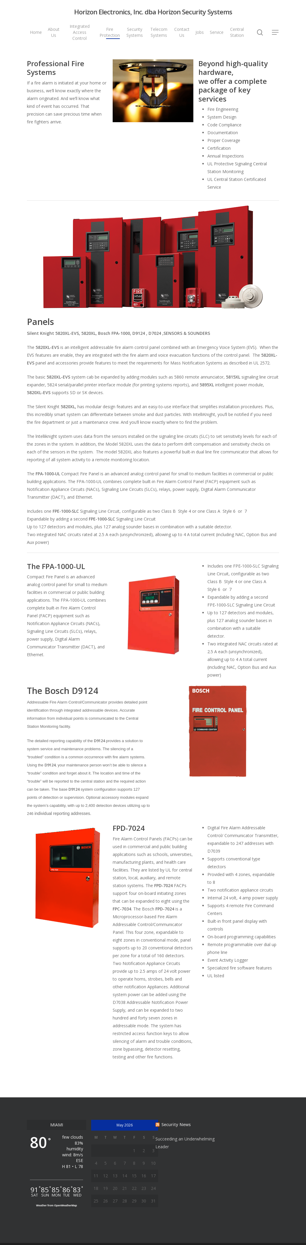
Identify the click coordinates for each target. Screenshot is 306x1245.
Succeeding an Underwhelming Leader (185, 1142)
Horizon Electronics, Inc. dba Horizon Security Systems (153, 11)
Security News (176, 1124)
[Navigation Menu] (275, 32)
